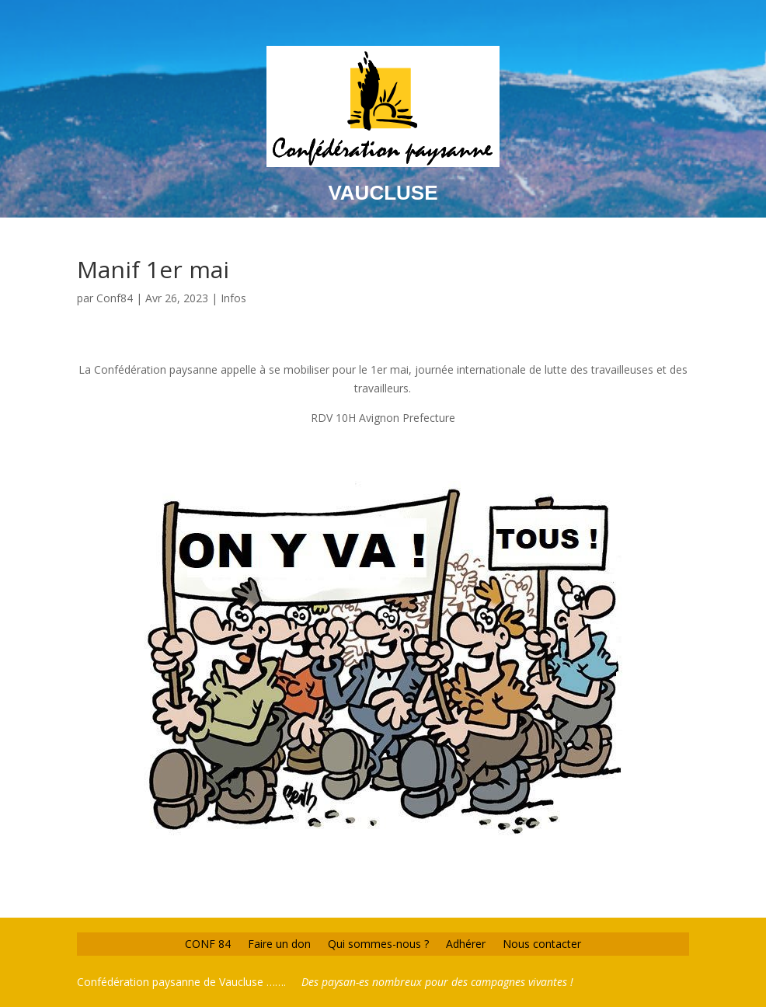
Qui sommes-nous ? (378, 943)
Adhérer (466, 943)
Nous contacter (542, 943)
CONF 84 (208, 943)
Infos (233, 298)
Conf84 (114, 298)
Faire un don (279, 943)
